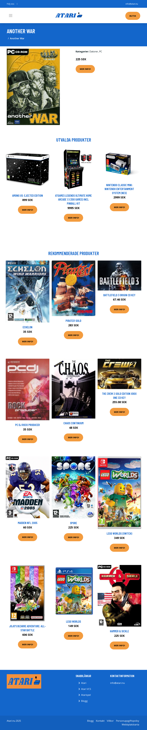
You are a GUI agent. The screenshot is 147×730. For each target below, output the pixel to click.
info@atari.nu (132, 3)
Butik (132, 15)
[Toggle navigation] (10, 15)
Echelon (27, 327)
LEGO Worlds (73, 621)
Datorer (93, 51)
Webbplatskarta (130, 724)
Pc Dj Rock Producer (27, 425)
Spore (73, 523)
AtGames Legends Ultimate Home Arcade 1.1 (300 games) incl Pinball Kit (73, 199)
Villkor (110, 720)
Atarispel (86, 694)
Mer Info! (85, 68)
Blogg (84, 701)
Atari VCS (86, 689)
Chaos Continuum (73, 423)
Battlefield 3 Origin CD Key (119, 295)
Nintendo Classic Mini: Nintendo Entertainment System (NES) (119, 189)
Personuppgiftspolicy (127, 720)
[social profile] (17, 4)
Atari (83, 683)
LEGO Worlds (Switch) (119, 533)
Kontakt (100, 720)
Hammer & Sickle (119, 631)
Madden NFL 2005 (27, 523)
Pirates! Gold (73, 320)
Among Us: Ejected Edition (27, 195)
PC (100, 51)
